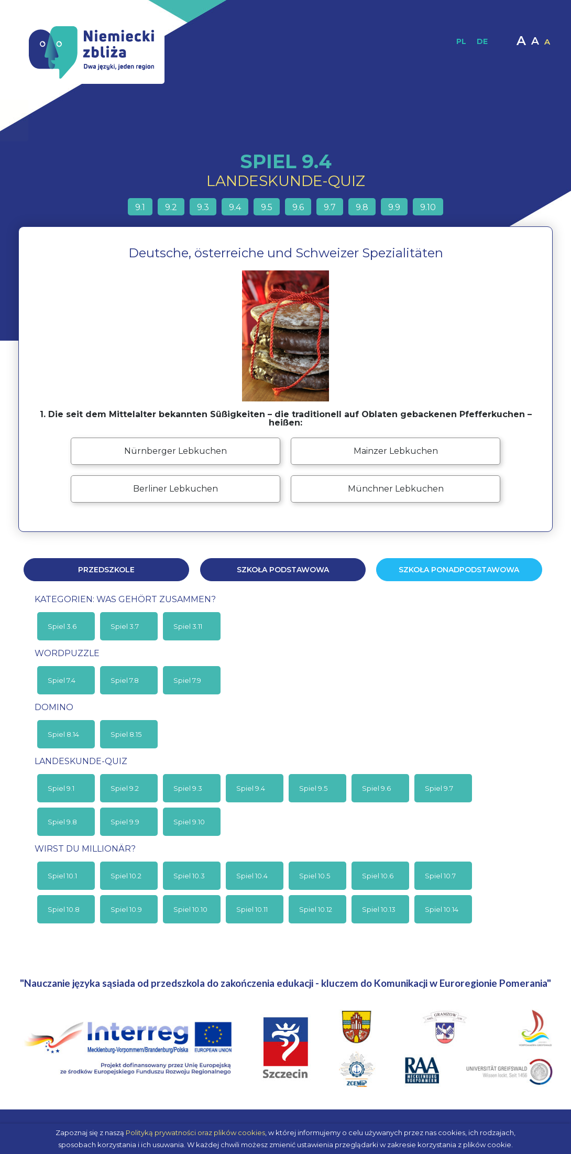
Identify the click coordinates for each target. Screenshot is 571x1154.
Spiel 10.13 (379, 909)
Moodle (456, 120)
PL (461, 41)
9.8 (362, 207)
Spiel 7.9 (187, 680)
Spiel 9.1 (61, 788)
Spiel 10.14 (441, 909)
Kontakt (493, 120)
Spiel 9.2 (125, 788)
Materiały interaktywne (339, 120)
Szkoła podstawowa (283, 569)
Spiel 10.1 (62, 876)
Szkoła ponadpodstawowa (459, 569)
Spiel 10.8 (64, 909)
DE (482, 41)
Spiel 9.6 (376, 788)
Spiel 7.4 (61, 680)
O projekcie (122, 120)
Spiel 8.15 (126, 734)
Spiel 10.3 (189, 876)
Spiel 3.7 (125, 626)
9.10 (428, 207)
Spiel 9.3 (187, 788)
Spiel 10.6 (377, 876)
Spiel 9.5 (313, 788)
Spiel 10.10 (190, 909)
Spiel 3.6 (62, 626)
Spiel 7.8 (125, 680)
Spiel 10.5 (314, 876)
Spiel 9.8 (62, 822)
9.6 (298, 207)
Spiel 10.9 (126, 909)
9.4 (235, 207)
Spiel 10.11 (252, 909)
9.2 (171, 207)
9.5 (266, 207)
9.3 (203, 207)
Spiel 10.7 (440, 876)
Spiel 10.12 (315, 909)
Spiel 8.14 (63, 734)
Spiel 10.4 (252, 876)
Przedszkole (106, 569)
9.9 (394, 207)
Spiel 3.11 (187, 626)
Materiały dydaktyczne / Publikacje (221, 120)
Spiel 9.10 (189, 822)
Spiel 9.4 (250, 788)
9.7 (330, 207)
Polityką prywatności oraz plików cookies (195, 1132)
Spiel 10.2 (126, 876)
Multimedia (411, 120)
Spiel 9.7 (439, 788)
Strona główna (64, 120)
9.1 (140, 207)
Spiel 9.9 (125, 822)
